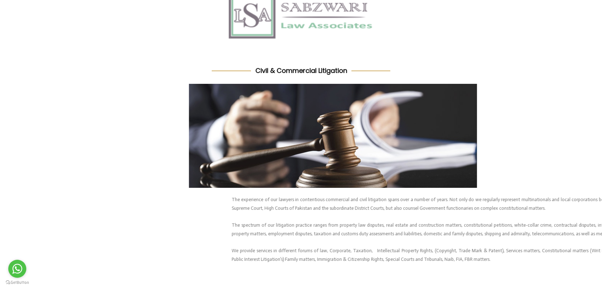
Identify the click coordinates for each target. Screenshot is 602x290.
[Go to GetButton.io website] (17, 282)
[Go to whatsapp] (17, 269)
